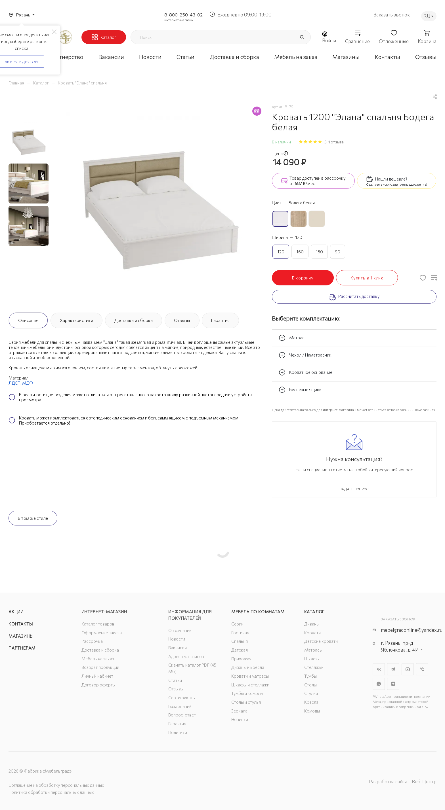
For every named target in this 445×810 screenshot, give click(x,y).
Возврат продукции (100, 667)
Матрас (292, 337)
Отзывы (182, 320)
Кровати (312, 632)
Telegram (393, 669)
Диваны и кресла (247, 667)
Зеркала (239, 710)
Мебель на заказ (97, 658)
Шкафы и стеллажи (250, 684)
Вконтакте (379, 669)
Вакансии (177, 647)
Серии (237, 623)
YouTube (408, 669)
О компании (180, 630)
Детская (239, 649)
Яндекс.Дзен (393, 684)
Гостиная (240, 632)
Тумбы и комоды (247, 693)
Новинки (239, 719)
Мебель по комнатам (257, 611)
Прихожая (241, 658)
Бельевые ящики (300, 389)
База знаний (180, 706)
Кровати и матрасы (250, 675)
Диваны (311, 623)
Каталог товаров (97, 623)
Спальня (239, 641)
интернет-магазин (178, 20)
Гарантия (220, 320)
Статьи (175, 680)
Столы (310, 684)
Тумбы (310, 675)
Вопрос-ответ (182, 714)
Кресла (311, 702)
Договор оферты (98, 684)
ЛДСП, (15, 382)
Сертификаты (182, 697)
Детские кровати (321, 641)
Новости (176, 638)
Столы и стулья (246, 702)
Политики (177, 732)
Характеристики (76, 320)
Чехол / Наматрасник (305, 355)
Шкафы (312, 658)
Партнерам (22, 647)
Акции (16, 611)
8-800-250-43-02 (183, 14)
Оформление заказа (101, 632)
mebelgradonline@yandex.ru (411, 630)
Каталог (314, 611)
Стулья (311, 693)
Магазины (21, 636)
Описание (28, 320)
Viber (422, 669)
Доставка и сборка (133, 320)
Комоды (312, 710)
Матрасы (313, 649)
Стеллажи (314, 667)
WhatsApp (379, 684)
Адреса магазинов (186, 656)
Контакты (21, 623)
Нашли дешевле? (391, 178)
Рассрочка (92, 641)
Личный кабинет (97, 675)
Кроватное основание (305, 372)
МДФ (27, 382)
